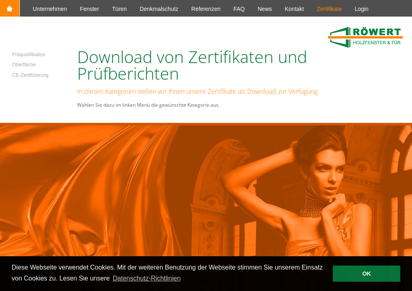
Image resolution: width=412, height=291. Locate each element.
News (265, 9)
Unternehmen (50, 9)
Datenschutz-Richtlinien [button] (147, 278)
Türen (119, 9)
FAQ (239, 9)
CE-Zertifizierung (30, 75)
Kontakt (294, 9)
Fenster (89, 9)
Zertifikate (329, 9)
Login (361, 9)
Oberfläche (24, 64)
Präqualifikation (28, 54)
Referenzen (206, 9)
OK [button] (366, 273)
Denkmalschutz (159, 9)
